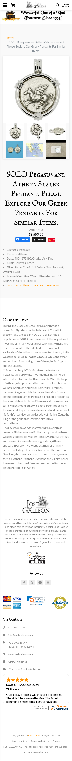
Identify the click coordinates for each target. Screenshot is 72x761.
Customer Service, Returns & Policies (30, 741)
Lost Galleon (34, 735)
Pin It (51, 240)
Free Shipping (66, 5)
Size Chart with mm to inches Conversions (33, 285)
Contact (56, 741)
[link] (36, 600)
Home (10, 37)
